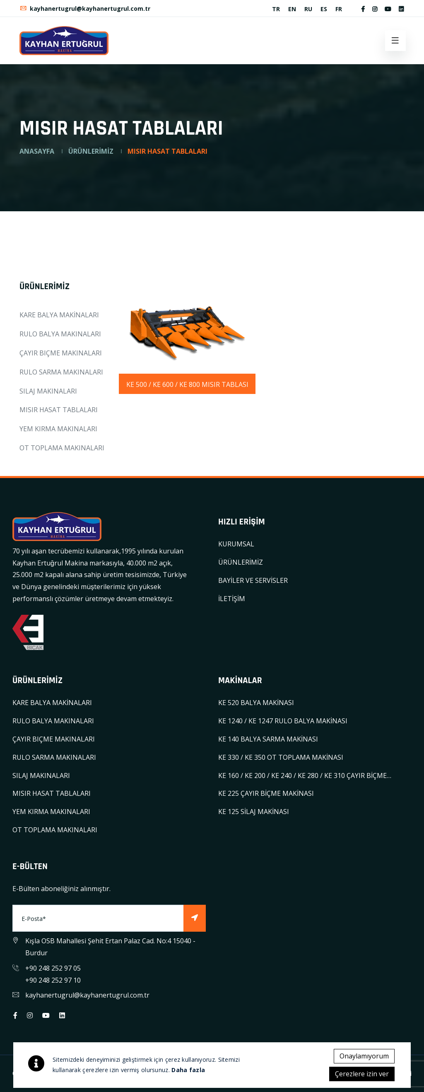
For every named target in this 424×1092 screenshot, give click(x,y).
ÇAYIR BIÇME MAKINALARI (60, 353)
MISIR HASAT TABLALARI (58, 409)
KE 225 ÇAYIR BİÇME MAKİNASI (266, 793)
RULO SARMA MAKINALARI (61, 372)
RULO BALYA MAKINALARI (60, 333)
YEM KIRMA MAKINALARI (58, 428)
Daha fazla (188, 1070)
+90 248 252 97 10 (53, 980)
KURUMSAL (236, 543)
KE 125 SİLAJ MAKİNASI (253, 811)
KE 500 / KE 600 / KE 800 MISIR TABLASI (187, 384)
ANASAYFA (36, 151)
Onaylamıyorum (364, 1056)
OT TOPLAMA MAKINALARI (61, 447)
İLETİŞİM (231, 598)
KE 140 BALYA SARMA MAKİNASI (268, 739)
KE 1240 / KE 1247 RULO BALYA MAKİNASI (282, 720)
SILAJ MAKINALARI (48, 391)
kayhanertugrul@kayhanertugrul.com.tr (84, 8)
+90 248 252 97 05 (53, 968)
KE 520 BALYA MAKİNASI (256, 702)
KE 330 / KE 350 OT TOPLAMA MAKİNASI (280, 757)
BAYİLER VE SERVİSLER (253, 580)
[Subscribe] (194, 918)
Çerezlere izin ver (362, 1073)
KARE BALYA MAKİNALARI (59, 314)
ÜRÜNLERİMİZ (90, 151)
